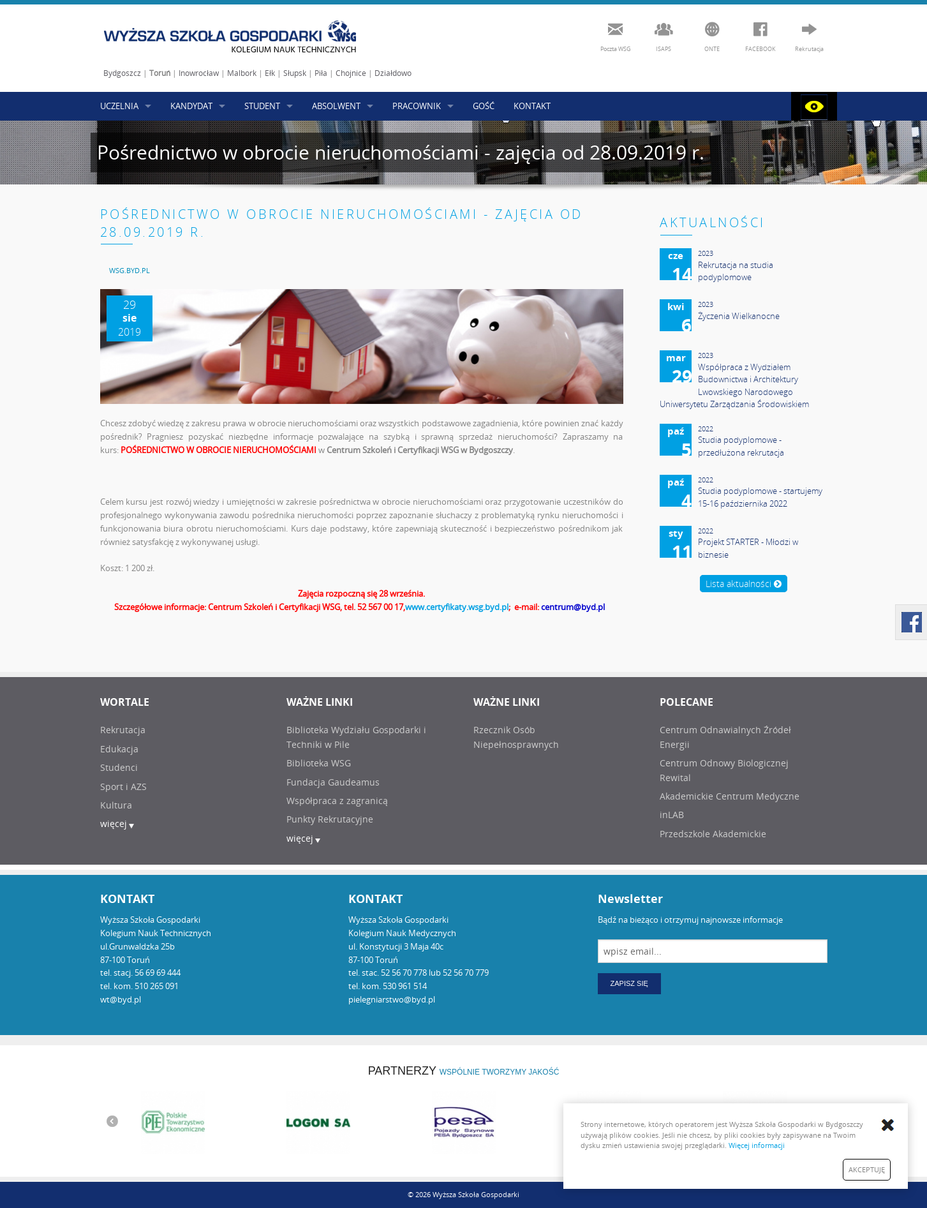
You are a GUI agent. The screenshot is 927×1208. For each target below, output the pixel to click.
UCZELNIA (119, 106)
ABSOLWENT (336, 106)
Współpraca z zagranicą (337, 800)
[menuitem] (129, 270)
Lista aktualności (744, 584)
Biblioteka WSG (318, 763)
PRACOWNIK (416, 106)
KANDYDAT (191, 106)
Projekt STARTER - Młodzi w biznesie (748, 548)
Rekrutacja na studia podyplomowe (735, 271)
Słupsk (294, 73)
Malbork (241, 73)
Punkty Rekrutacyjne (329, 819)
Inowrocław (199, 73)
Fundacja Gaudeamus (333, 782)
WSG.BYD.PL (129, 270)
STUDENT (262, 106)
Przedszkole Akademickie (713, 834)
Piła (321, 73)
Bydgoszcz (122, 73)
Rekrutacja (122, 730)
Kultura (116, 805)
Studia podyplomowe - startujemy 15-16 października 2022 (760, 497)
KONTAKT (532, 106)
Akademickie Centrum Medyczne (729, 796)
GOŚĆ (483, 106)
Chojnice (351, 73)
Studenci (119, 767)
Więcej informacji (757, 1145)
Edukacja (119, 749)
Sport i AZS (123, 786)
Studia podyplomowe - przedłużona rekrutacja (741, 446)
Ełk (270, 73)
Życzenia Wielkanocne (739, 316)
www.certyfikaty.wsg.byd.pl (456, 607)
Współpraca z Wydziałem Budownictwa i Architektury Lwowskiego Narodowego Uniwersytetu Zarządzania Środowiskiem (734, 385)
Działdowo (393, 73)
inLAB (672, 815)
